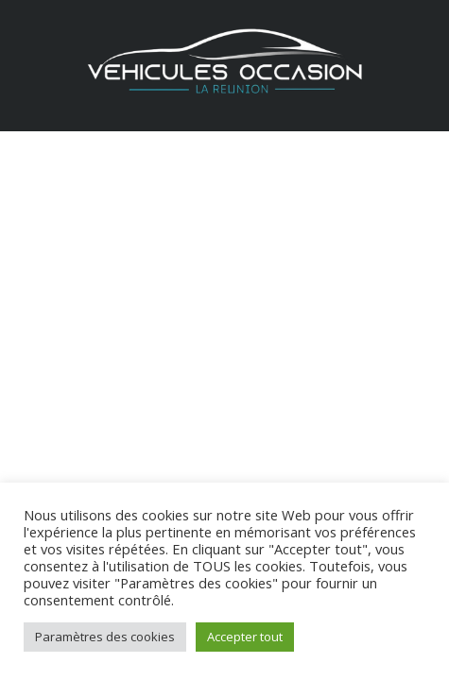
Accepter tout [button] (245, 636)
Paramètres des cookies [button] (105, 636)
